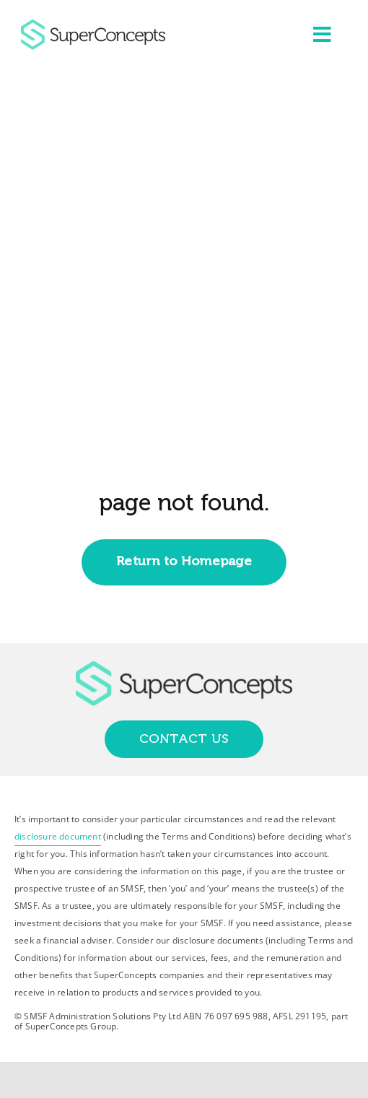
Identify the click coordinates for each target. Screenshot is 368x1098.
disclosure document (57, 836)
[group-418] (93, 25)
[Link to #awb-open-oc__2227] (322, 34)
